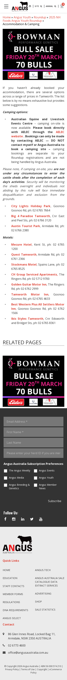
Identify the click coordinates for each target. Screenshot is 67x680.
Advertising (43, 593)
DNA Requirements (15, 610)
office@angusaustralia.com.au (28, 653)
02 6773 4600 (17, 645)
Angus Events (46, 470)
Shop (38, 601)
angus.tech (43, 570)
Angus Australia (30, 666)
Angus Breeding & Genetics (19, 486)
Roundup (40, 17)
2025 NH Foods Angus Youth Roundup (32, 19)
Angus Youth (22, 17)
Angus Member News (48, 486)
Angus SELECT (12, 618)
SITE (39, 6)
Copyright (42, 669)
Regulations (11, 602)
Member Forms (13, 594)
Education (10, 578)
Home (7, 17)
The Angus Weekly (19, 470)
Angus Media (16, 477)
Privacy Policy (12, 669)
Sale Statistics (45, 609)
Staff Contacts (13, 586)
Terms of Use (28, 669)
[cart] (62, 6)
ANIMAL (51, 6)
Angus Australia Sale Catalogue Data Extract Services (49, 581)
